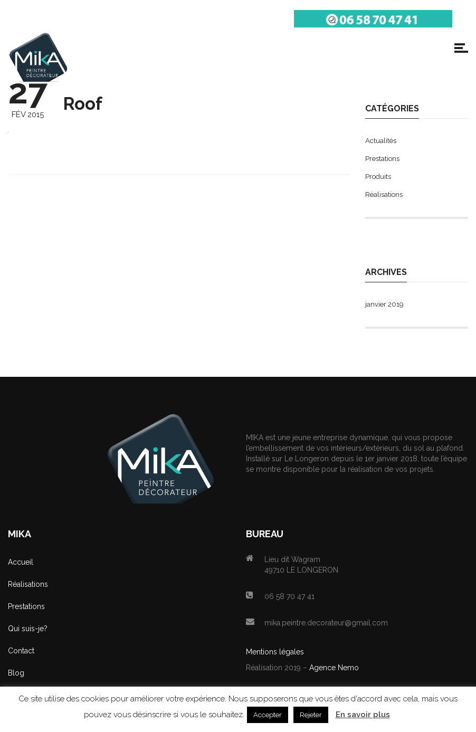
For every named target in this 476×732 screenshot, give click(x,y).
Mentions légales (275, 652)
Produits (378, 176)
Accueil (20, 562)
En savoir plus (363, 714)
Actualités (380, 141)
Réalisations (384, 194)
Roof (82, 103)
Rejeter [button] (311, 715)
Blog (16, 673)
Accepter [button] (267, 715)
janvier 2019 (384, 304)
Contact (21, 651)
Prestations (382, 159)
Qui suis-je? (27, 628)
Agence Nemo (334, 667)
